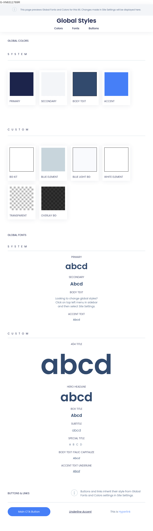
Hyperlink (124, 519)
